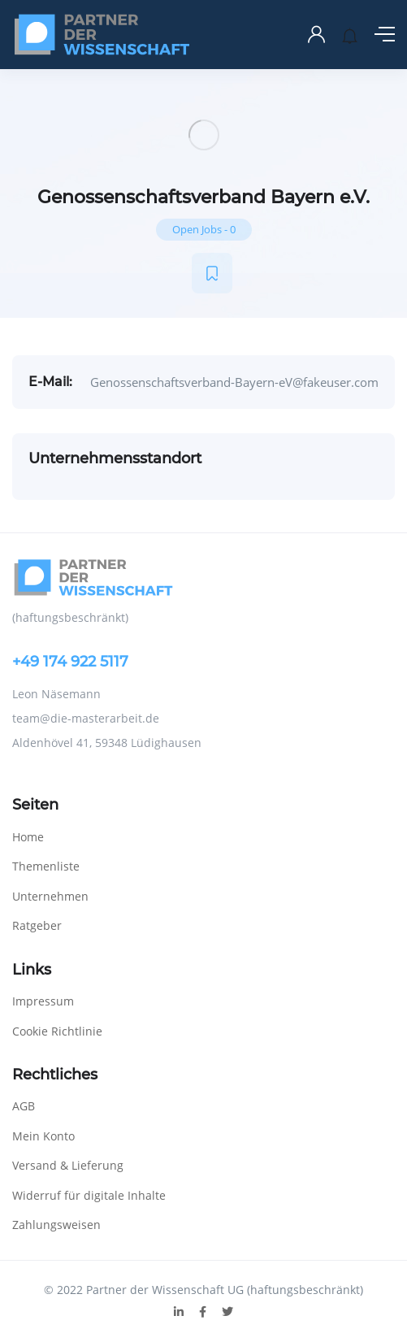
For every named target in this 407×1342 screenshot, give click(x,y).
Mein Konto (43, 1136)
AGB (23, 1106)
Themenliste (46, 866)
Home (28, 837)
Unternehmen (50, 896)
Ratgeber (37, 925)
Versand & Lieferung (67, 1165)
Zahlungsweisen (56, 1224)
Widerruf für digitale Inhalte (89, 1195)
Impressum (43, 1001)
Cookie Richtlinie (57, 1031)
